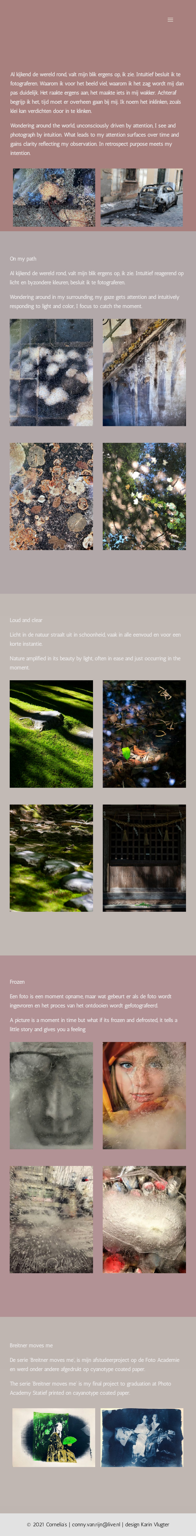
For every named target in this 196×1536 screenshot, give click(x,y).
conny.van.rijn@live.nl (96, 1524)
